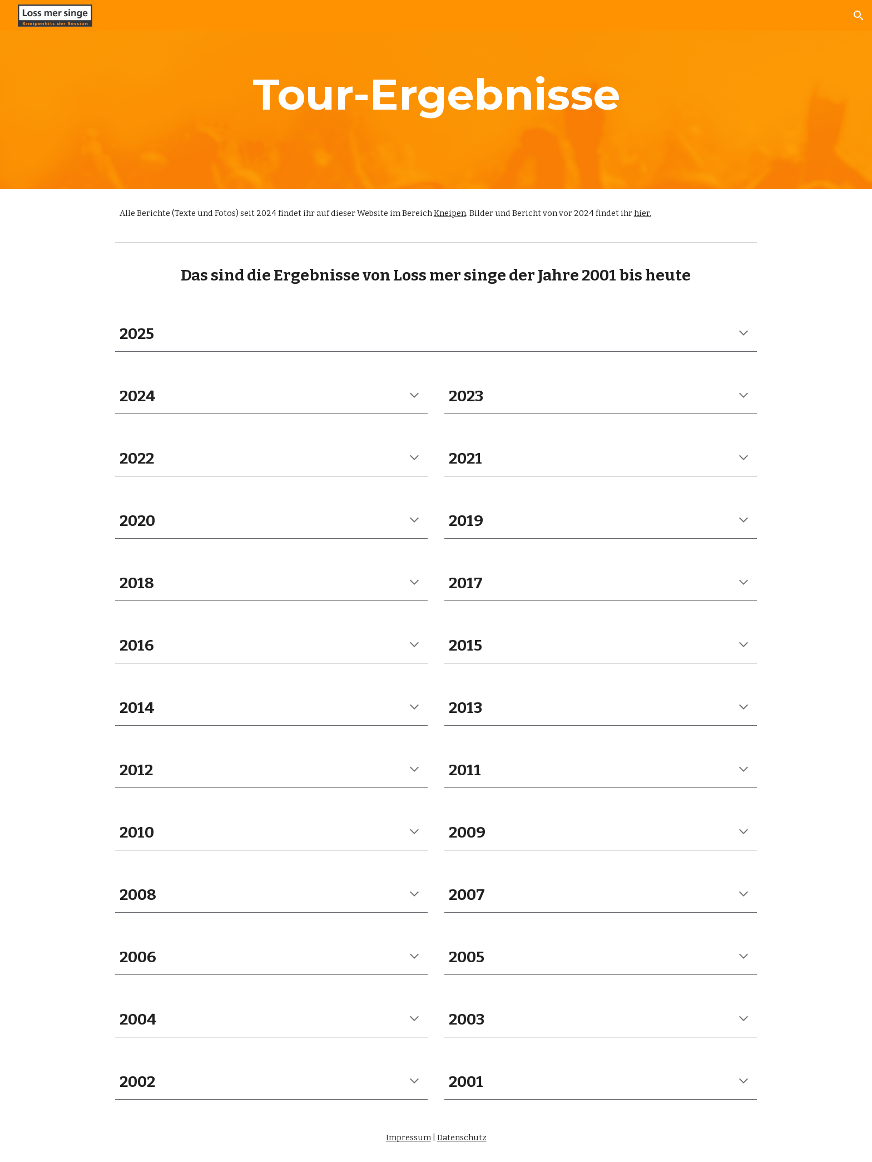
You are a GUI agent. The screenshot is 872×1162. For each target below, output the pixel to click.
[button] (858, 15)
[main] (436, 94)
